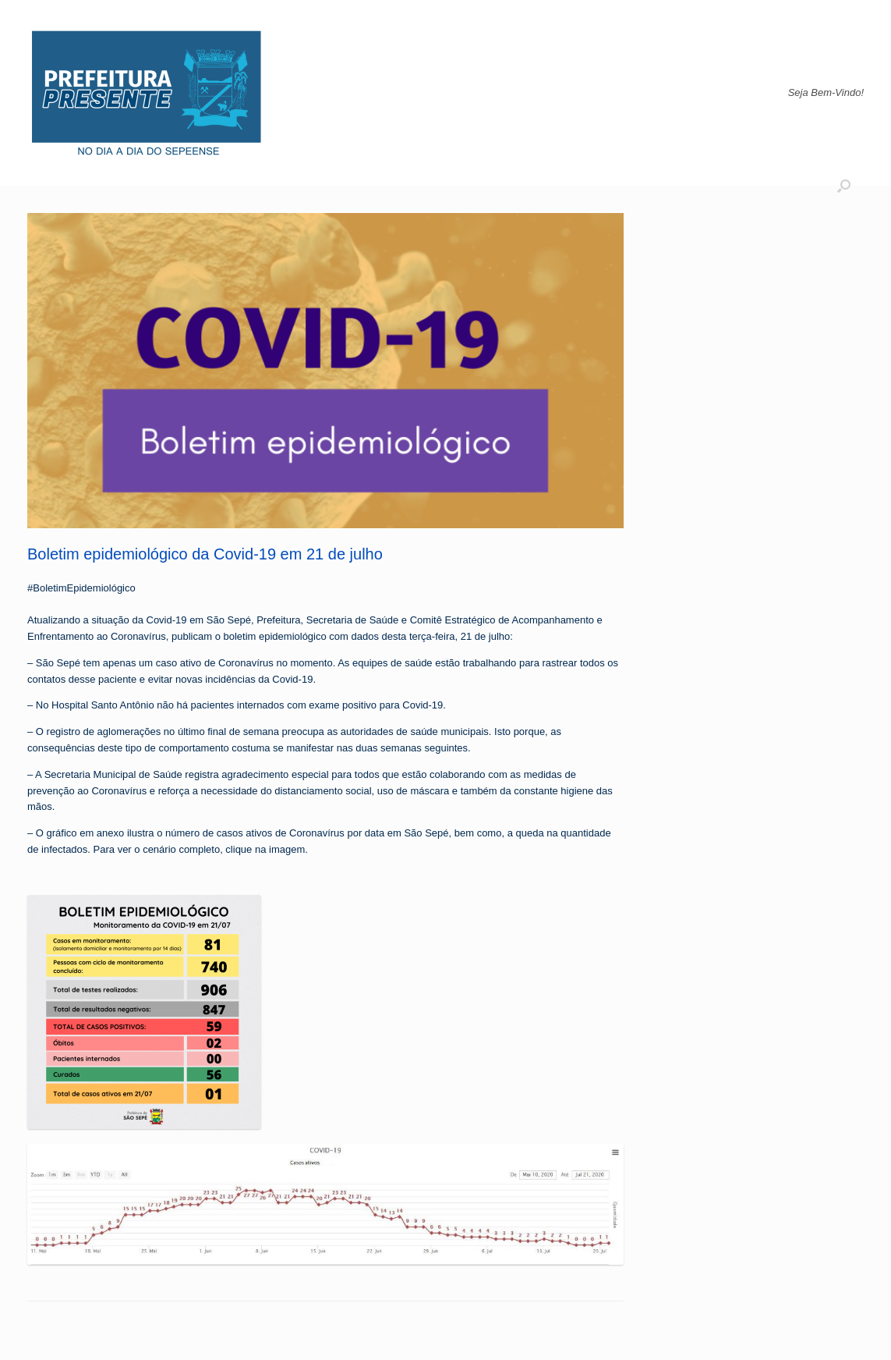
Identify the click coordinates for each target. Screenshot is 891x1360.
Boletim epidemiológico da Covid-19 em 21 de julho (205, 554)
